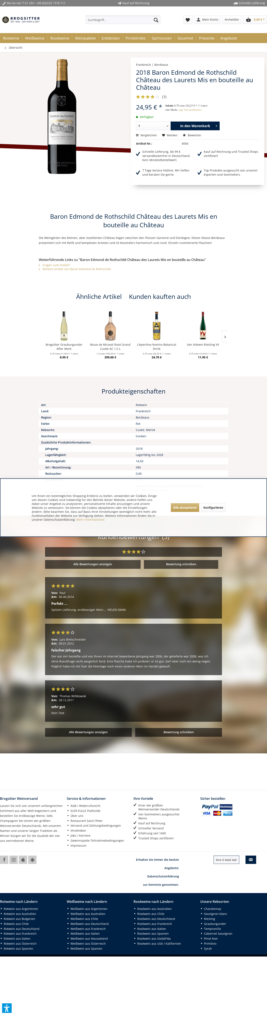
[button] (7, 1008)
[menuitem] (123, 20)
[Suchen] (156, 20)
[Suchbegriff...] (123, 20)
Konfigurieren (213, 507)
